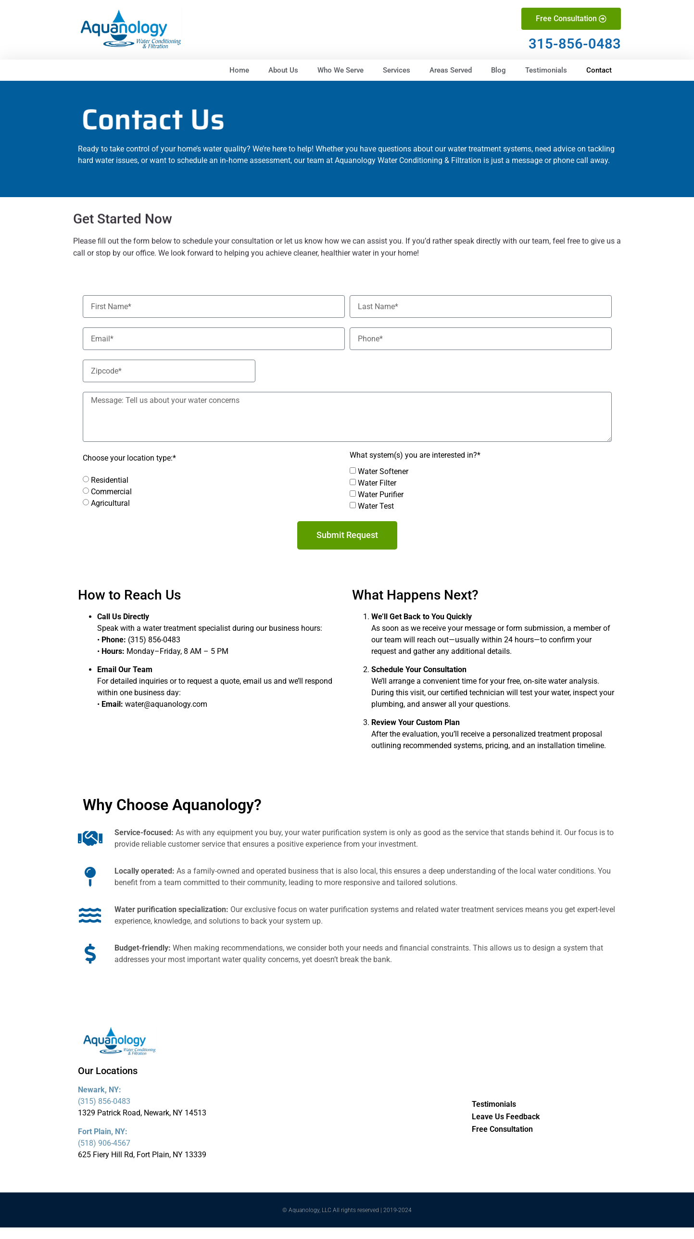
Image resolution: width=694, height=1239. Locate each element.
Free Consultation (502, 1129)
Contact (599, 70)
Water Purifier (381, 494)
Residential (109, 480)
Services (396, 70)
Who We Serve (340, 70)
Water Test (376, 506)
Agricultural (110, 503)
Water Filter (377, 483)
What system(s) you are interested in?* (415, 455)
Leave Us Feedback (506, 1116)
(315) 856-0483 (104, 1101)
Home (239, 70)
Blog (498, 70)
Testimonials (546, 70)
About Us (283, 70)
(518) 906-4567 (104, 1143)
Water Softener (383, 471)
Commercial (111, 491)
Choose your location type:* (129, 458)
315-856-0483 (575, 44)
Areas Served (450, 70)
